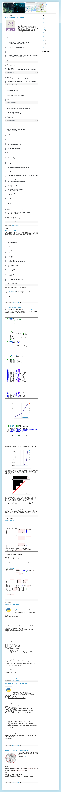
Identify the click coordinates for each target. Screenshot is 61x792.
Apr (44, 29)
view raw (36, 62)
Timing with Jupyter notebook (13, 307)
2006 (44, 47)
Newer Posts (7, 785)
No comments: (17, 302)
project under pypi (15, 678)
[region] (21, 48)
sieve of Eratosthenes (12, 291)
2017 (44, 32)
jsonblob (6, 62)
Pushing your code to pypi (12, 604)
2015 (44, 35)
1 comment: (16, 225)
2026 (44, 17)
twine (13, 663)
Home (22, 785)
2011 (44, 40)
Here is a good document (17, 609)
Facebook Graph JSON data (24, 23)
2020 (44, 22)
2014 (44, 36)
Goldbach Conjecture (11, 230)
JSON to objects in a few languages (15, 17)
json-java (7, 221)
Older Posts (36, 785)
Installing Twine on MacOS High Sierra (16, 683)
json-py (6, 102)
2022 (44, 21)
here (26, 756)
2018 (44, 25)
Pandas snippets (9, 520)
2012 (44, 39)
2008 (44, 44)
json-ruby (7, 84)
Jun (44, 26)
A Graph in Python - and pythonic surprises (17, 750)
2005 (44, 48)
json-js (6, 72)
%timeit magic (30, 309)
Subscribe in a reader (45, 52)
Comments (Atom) (12, 786)
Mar (44, 30)
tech (8, 6)
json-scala (7, 120)
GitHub (15, 62)
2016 (44, 33)
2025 (44, 18)
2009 (44, 43)
